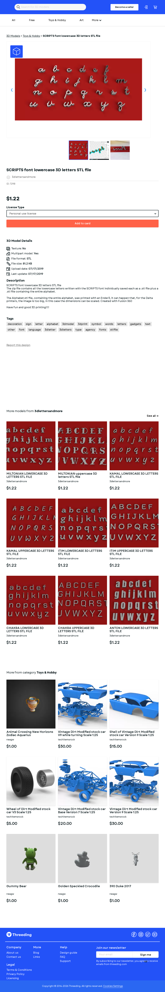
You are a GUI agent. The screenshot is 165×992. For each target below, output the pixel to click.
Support (65, 961)
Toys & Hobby (57, 20)
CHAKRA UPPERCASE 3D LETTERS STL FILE (76, 630)
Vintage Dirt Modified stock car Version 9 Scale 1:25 (133, 811)
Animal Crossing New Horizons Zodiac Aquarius (29, 733)
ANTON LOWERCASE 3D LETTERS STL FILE (134, 630)
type (79, 330)
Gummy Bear (16, 886)
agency (90, 330)
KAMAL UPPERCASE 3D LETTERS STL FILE (30, 552)
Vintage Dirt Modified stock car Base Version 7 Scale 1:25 (82, 811)
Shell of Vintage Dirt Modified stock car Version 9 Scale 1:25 (132, 733)
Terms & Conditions (19, 970)
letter (39, 324)
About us (12, 953)
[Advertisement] (82, 377)
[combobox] (82, 213)
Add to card (82, 223)
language (35, 330)
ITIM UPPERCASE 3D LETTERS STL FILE (131, 552)
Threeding (18, 934)
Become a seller (124, 7)
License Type (15, 207)
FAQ (62, 957)
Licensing (12, 978)
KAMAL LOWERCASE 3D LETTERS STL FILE (134, 475)
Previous (11, 89)
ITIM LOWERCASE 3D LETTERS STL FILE (80, 552)
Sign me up (145, 955)
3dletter (50, 330)
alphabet (52, 324)
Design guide (68, 953)
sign (28, 324)
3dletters (65, 330)
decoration (15, 324)
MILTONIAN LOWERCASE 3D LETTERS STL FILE (27, 475)
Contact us (13, 957)
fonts (102, 330)
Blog (36, 953)
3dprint (82, 324)
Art (82, 20)
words (109, 324)
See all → (153, 416)
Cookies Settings (113, 986)
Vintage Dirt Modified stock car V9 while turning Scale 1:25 (82, 733)
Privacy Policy (15, 974)
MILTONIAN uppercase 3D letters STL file (77, 475)
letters (121, 324)
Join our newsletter (111, 948)
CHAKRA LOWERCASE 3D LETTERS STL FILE (25, 630)
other (11, 330)
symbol (96, 324)
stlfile (114, 330)
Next (145, 89)
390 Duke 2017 (120, 886)
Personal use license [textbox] (22, 213)
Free (32, 20)
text (147, 324)
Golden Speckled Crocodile (79, 886)
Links (36, 957)
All (13, 20)
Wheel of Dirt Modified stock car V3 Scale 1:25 (28, 811)
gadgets (135, 324)
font (21, 330)
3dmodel (68, 324)
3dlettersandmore (24, 177)
